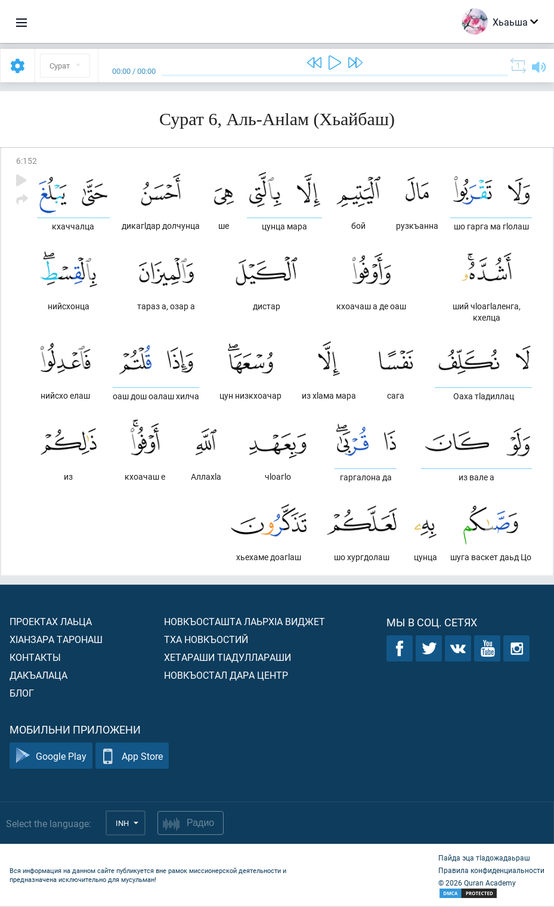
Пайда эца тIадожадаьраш (484, 858)
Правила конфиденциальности (491, 871)
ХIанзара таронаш (56, 640)
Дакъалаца (38, 676)
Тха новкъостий (206, 640)
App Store (132, 757)
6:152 (26, 160)
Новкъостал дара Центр (226, 676)
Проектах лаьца (51, 622)
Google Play (51, 757)
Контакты (35, 658)
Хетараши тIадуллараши (227, 658)
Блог (22, 694)
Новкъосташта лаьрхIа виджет (244, 622)
